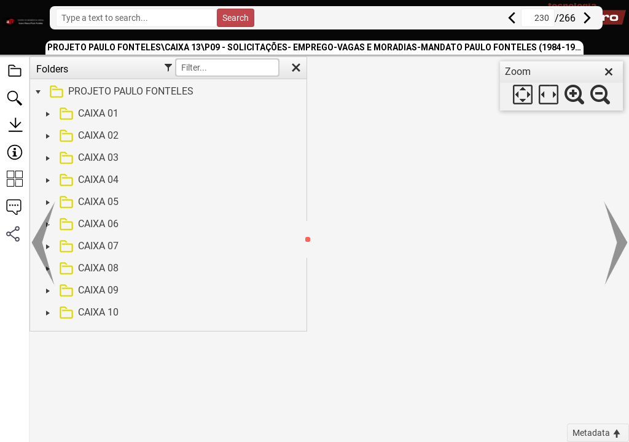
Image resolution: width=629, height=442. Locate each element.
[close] (609, 72)
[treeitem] (166, 92)
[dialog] (561, 85)
